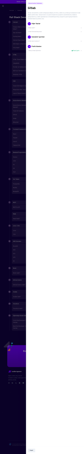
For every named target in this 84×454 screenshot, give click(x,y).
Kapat (31, 450)
